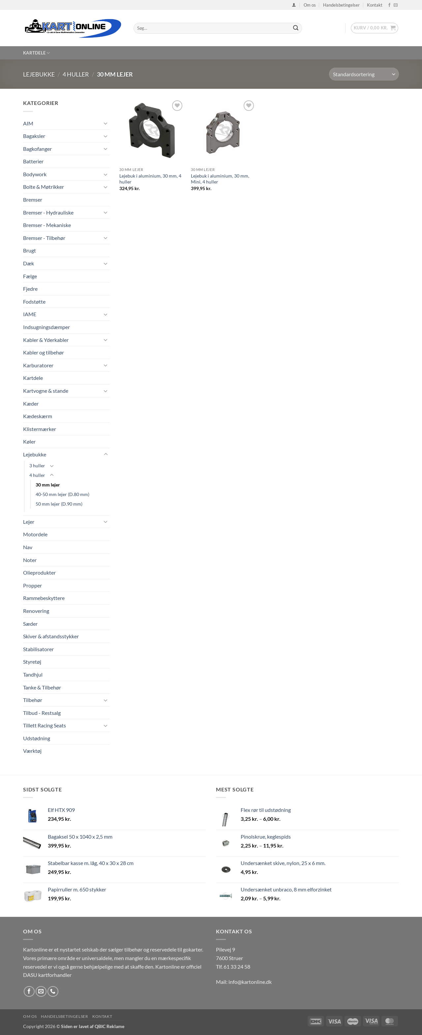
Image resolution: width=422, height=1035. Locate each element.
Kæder (31, 403)
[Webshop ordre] (364, 74)
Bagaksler (34, 136)
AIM (28, 123)
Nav (27, 547)
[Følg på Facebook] (389, 5)
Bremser (32, 199)
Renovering (36, 611)
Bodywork (34, 174)
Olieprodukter (39, 572)
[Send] (295, 28)
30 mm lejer (48, 484)
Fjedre (30, 288)
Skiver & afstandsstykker (51, 636)
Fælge (30, 276)
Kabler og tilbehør (43, 352)
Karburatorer (38, 365)
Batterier (33, 161)
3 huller (37, 465)
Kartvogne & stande (45, 390)
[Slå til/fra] (106, 123)
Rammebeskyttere (44, 598)
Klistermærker (39, 429)
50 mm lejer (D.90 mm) (59, 504)
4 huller (76, 74)
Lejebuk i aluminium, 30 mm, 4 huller (150, 179)
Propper (32, 585)
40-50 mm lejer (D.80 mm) (62, 494)
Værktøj (32, 751)
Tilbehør (32, 700)
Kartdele (36, 53)
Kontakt (374, 5)
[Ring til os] (52, 991)
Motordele (35, 534)
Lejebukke (39, 74)
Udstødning (36, 738)
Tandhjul (33, 674)
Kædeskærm (37, 416)
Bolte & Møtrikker (43, 187)
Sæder (30, 623)
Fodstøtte (34, 301)
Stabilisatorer (38, 649)
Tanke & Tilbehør (42, 687)
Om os (310, 5)
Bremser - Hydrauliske (48, 212)
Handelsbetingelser (341, 5)
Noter (30, 560)
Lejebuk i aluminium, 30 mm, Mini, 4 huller (220, 179)
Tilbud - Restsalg (42, 713)
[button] (294, 5)
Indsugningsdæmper (46, 327)
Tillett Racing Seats (44, 725)
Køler (29, 441)
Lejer (28, 521)
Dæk (28, 263)
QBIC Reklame (109, 1026)
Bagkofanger (37, 149)
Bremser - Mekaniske (47, 225)
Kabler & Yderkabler (46, 340)
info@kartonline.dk (250, 982)
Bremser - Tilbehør (44, 238)
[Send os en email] (396, 5)
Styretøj (32, 661)
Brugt (29, 250)
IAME (29, 314)
